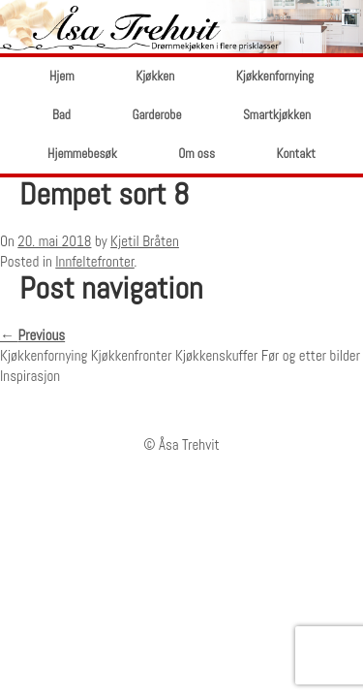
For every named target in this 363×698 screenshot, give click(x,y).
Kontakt (296, 153)
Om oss (196, 153)
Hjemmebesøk (82, 153)
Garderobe (156, 115)
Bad (61, 115)
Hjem (62, 76)
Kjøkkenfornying (275, 76)
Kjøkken (155, 76)
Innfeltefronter (95, 261)
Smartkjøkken (277, 115)
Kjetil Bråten (144, 241)
